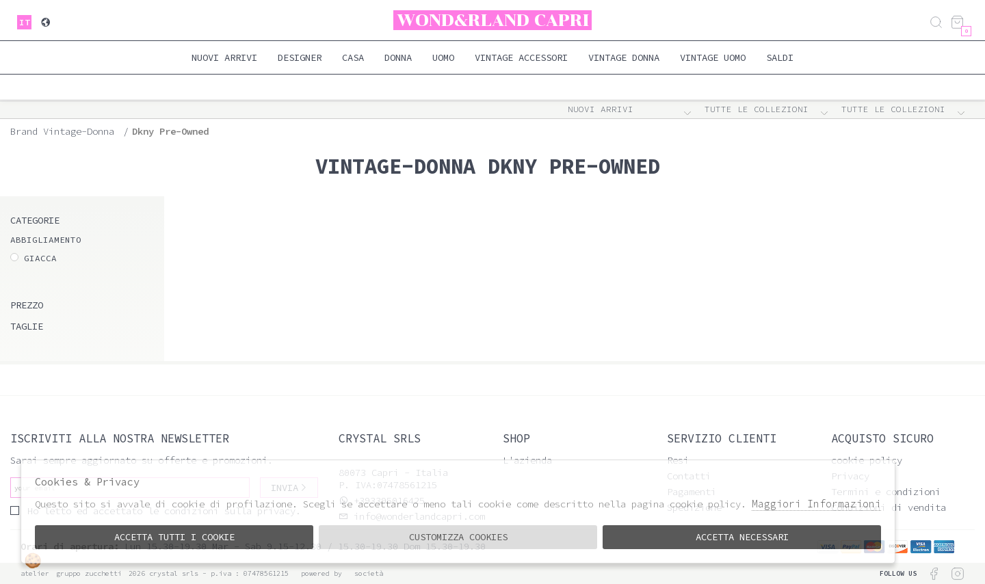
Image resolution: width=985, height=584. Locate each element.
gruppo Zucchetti (89, 573)
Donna (398, 57)
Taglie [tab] (26, 326)
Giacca (40, 258)
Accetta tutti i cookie (174, 537)
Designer (299, 57)
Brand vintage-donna (62, 131)
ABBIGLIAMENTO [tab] (45, 240)
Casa (353, 57)
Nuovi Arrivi (224, 57)
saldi (779, 57)
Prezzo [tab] (26, 305)
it (24, 22)
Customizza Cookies (458, 537)
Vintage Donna (623, 57)
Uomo (443, 57)
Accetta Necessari (742, 537)
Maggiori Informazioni (816, 503)
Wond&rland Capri (493, 20)
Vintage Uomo (713, 57)
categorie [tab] (35, 220)
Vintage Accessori (521, 57)
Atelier (35, 573)
